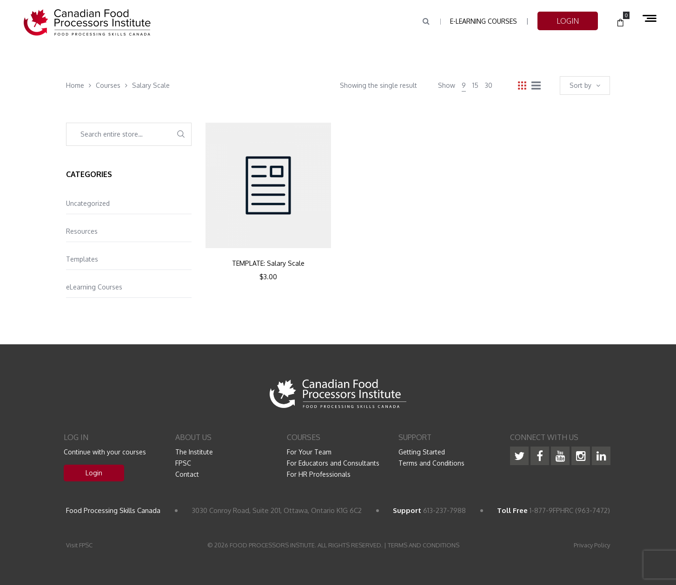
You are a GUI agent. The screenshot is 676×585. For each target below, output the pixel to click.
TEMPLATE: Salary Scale (268, 263)
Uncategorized (88, 203)
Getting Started (421, 452)
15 (475, 85)
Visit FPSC (79, 545)
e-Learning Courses (483, 21)
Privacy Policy (592, 545)
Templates (82, 259)
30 (488, 85)
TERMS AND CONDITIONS (423, 545)
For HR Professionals (319, 474)
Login (94, 473)
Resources (82, 231)
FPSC (183, 463)
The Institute (194, 452)
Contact (187, 474)
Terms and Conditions (431, 463)
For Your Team (309, 452)
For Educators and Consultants (333, 463)
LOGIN (568, 21)
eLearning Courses (94, 287)
